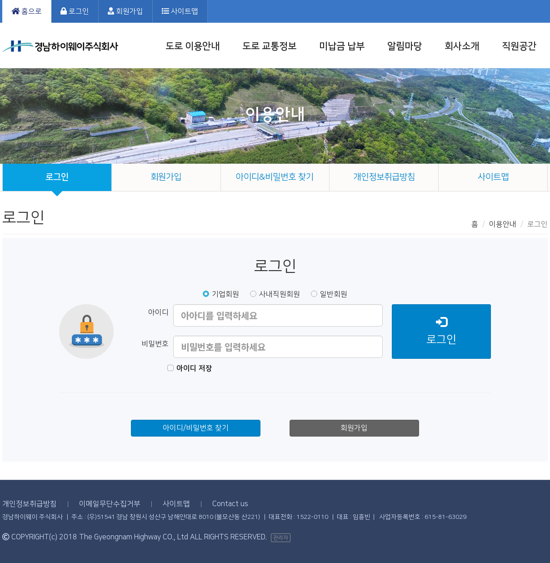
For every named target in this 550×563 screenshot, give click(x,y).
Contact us (230, 504)
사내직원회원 (275, 294)
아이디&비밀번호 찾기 (275, 177)
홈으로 (26, 11)
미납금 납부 (342, 46)
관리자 (280, 538)
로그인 (74, 11)
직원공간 (519, 46)
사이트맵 (180, 11)
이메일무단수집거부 (109, 504)
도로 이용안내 (192, 46)
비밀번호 (155, 344)
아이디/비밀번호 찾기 (196, 428)
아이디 (158, 312)
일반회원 (329, 294)
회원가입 (125, 11)
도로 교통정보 (269, 46)
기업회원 (221, 294)
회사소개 (462, 46)
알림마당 (404, 46)
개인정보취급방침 (384, 177)
